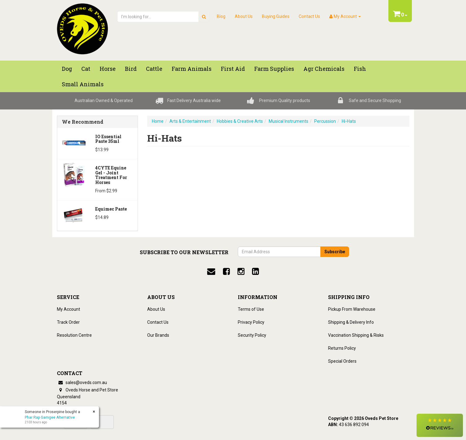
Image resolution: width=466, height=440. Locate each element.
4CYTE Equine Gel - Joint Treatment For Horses (111, 175)
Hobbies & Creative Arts (240, 121)
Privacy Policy (251, 322)
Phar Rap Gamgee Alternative (50, 417)
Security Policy (252, 335)
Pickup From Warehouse (351, 309)
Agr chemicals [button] (323, 68)
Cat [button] (85, 68)
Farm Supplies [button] (274, 68)
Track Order (68, 322)
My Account (68, 309)
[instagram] (241, 271)
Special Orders (342, 361)
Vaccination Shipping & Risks (356, 335)
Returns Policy (342, 348)
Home (158, 121)
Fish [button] (360, 68)
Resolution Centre (74, 335)
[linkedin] (255, 271)
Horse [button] (108, 68)
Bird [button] (131, 68)
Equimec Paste (111, 209)
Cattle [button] (154, 68)
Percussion (325, 121)
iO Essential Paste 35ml (108, 139)
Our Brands (158, 335)
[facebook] (226, 271)
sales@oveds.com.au (82, 382)
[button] (440, 425)
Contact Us (309, 16)
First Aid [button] (233, 68)
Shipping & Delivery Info (351, 322)
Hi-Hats (349, 121)
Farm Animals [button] (192, 68)
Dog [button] (67, 68)
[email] (211, 271)
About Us (244, 16)
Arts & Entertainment (190, 121)
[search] (204, 17)
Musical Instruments (288, 121)
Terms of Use (251, 309)
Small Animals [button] (83, 84)
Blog (221, 16)
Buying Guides (275, 16)
